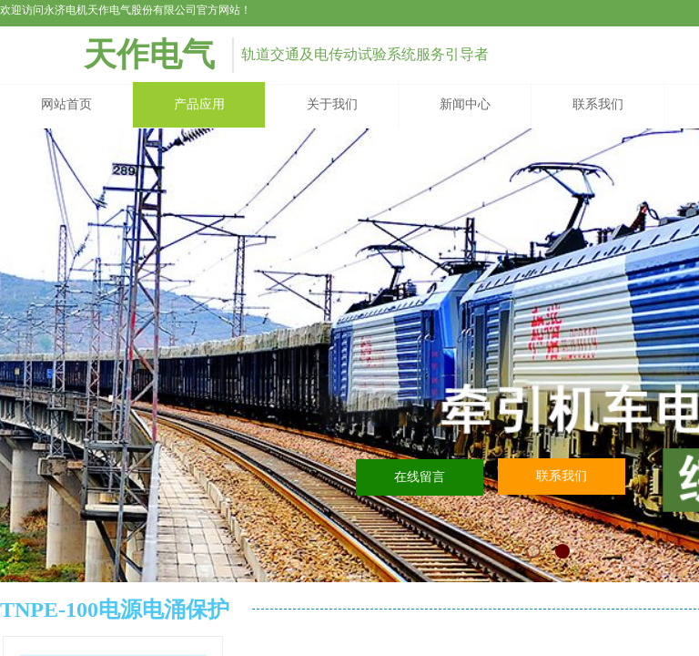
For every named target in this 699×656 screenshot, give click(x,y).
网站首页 (66, 104)
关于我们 (332, 104)
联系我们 (597, 104)
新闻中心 (465, 104)
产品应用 (199, 104)
